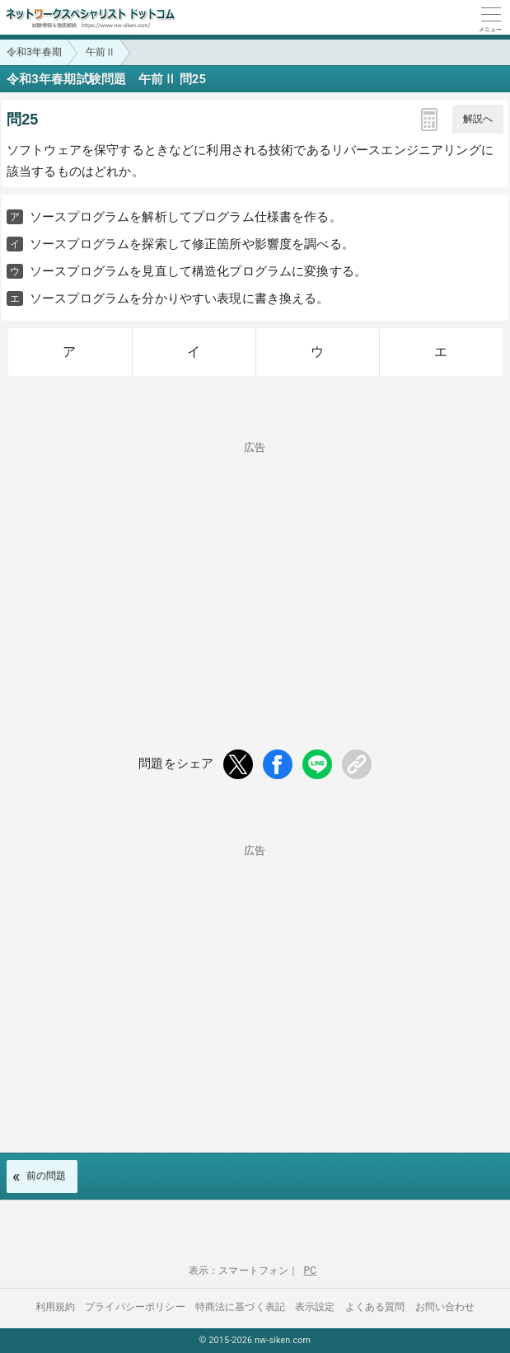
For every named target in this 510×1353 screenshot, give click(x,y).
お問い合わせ (445, 1307)
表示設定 (315, 1307)
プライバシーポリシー (135, 1307)
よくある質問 (375, 1307)
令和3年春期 (35, 52)
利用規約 (55, 1307)
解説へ (478, 118)
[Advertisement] (255, 568)
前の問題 (46, 1176)
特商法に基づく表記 (240, 1307)
